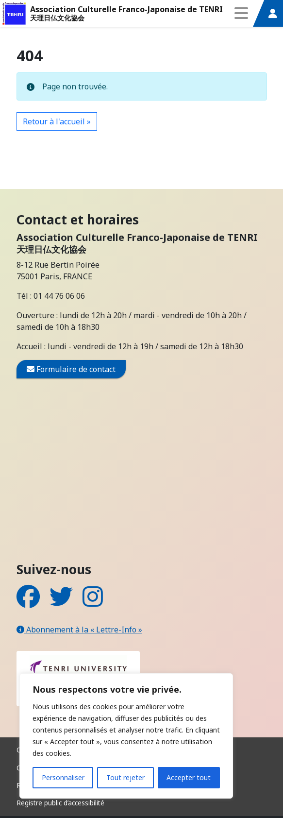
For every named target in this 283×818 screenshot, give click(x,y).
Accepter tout (188, 777)
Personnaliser (63, 777)
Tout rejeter (125, 777)
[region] (126, 736)
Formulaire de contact (71, 368)
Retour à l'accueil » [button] (57, 121)
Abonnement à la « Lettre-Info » (79, 629)
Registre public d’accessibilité (60, 802)
